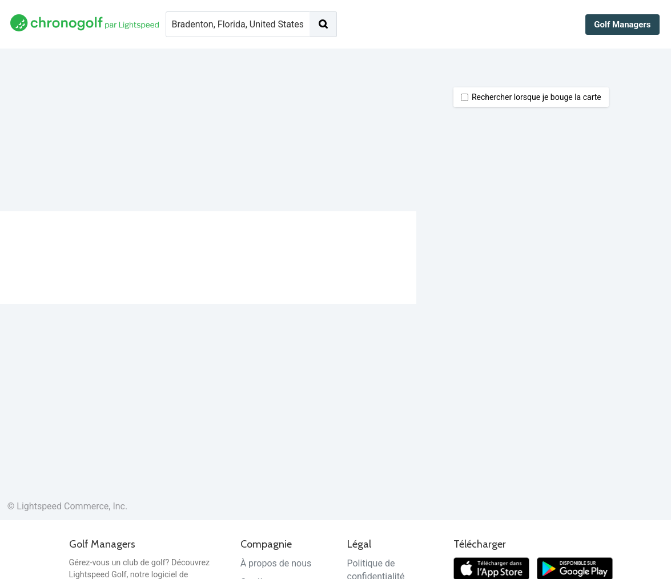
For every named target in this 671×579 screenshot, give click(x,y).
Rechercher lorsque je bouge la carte (531, 97)
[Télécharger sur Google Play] (575, 567)
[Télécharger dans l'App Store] (491, 567)
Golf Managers (622, 24)
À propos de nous (276, 563)
